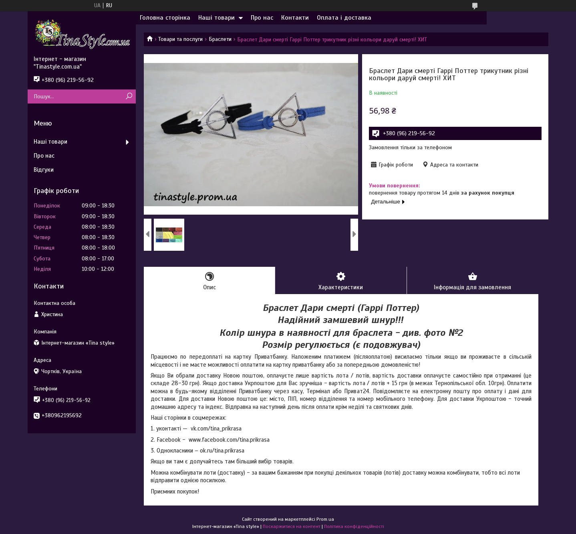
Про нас (262, 18)
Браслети (220, 39)
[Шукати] (129, 96)
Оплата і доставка (344, 18)
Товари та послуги (180, 39)
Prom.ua (325, 519)
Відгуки (44, 169)
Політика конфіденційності (354, 526)
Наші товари (216, 18)
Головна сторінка (165, 18)
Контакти (295, 18)
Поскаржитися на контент (291, 526)
